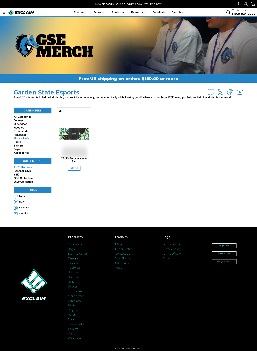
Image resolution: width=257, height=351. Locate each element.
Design (73, 258)
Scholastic (159, 12)
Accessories (21, 152)
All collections (23, 167)
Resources (139, 12)
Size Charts (122, 258)
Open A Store (224, 254)
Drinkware (75, 263)
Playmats (74, 310)
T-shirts (19, 145)
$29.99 (74, 168)
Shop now (155, 4)
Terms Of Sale (171, 253)
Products (81, 12)
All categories (22, 116)
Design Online (224, 246)
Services (99, 12)
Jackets (73, 281)
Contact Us (122, 253)
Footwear (74, 267)
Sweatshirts (21, 131)
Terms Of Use (171, 244)
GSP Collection (23, 178)
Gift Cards (121, 263)
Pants (17, 142)
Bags (17, 149)
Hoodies (19, 127)
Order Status (123, 249)
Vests (71, 333)
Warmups (74, 338)
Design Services (224, 261)
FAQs (118, 244)
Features (118, 12)
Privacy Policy (171, 249)
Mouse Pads (21, 138)
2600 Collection (23, 181)
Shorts (72, 319)
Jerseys (19, 120)
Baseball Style (23, 171)
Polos (72, 314)
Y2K (16, 174)
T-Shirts (73, 329)
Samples (177, 12)
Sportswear (75, 291)
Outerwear (20, 124)
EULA (166, 258)
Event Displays (78, 253)
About (119, 267)
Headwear (20, 134)
